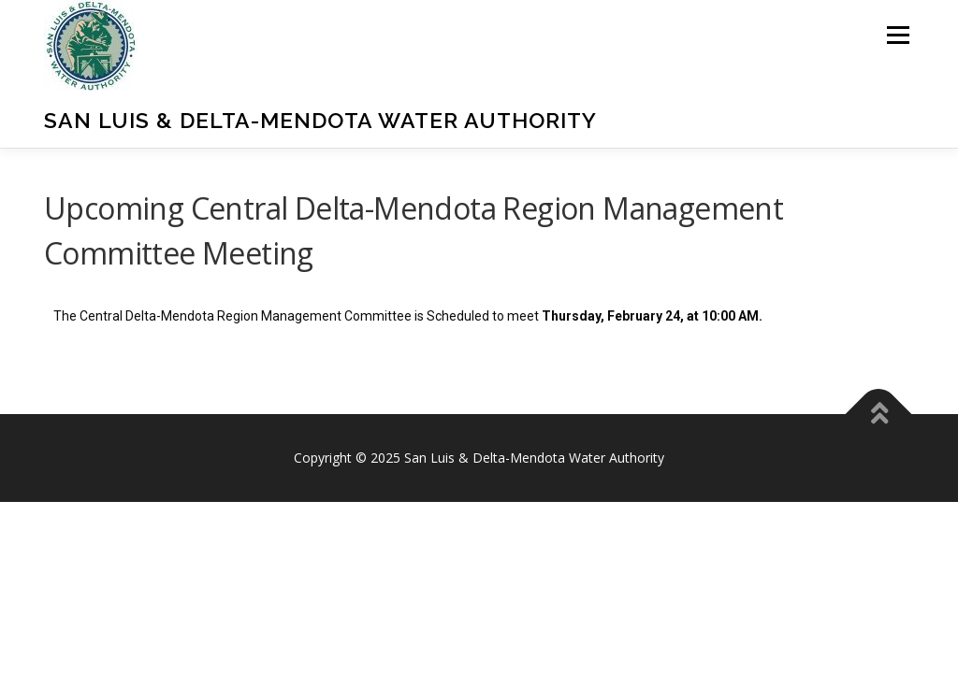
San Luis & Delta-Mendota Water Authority (320, 120)
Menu (897, 35)
